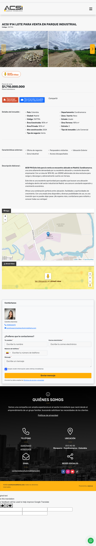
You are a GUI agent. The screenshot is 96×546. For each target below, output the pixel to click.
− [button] (5, 220)
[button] (40, 64)
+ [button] (5, 216)
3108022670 (11, 325)
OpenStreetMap (88, 259)
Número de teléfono (12, 349)
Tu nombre (9, 340)
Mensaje (8, 357)
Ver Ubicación (41, 281)
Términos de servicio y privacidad (34, 380)
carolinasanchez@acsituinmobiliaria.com (21, 328)
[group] (24, 49)
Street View (11, 74)
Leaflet (76, 259)
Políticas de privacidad (48, 415)
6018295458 (26, 449)
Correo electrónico (56, 340)
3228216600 (26, 446)
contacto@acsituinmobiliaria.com (26, 471)
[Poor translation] (9, 505)
